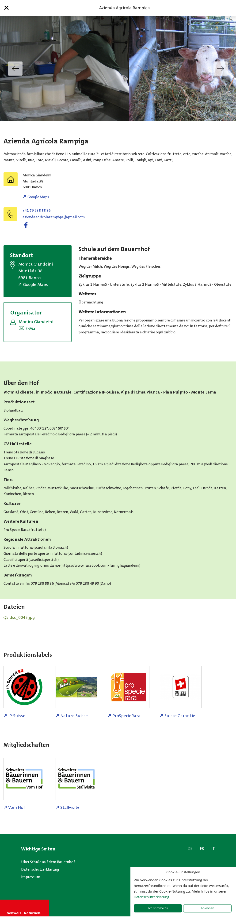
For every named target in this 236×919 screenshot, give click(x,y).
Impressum (30, 876)
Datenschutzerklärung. (152, 896)
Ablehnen (207, 908)
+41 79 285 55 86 (37, 210)
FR (202, 848)
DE (190, 848)
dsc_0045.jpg (22, 617)
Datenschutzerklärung (40, 869)
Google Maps (38, 196)
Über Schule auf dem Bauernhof (48, 861)
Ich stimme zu (158, 908)
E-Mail (31, 328)
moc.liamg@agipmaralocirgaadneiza (54, 217)
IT (213, 848)
